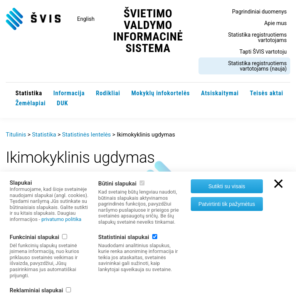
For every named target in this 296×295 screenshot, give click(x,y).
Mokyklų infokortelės (160, 93)
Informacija (69, 93)
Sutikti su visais (226, 186)
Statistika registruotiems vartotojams (257, 37)
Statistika (28, 93)
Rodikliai (108, 93)
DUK (62, 103)
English (85, 19)
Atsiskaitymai (220, 93)
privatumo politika (61, 219)
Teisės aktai (266, 93)
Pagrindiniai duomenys (259, 11)
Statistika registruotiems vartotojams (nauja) (257, 66)
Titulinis (16, 134)
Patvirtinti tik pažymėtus (226, 204)
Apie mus (275, 23)
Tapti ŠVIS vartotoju (263, 52)
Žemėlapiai (30, 103)
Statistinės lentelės (86, 134)
